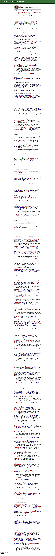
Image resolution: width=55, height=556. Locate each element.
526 (36, 258)
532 (35, 399)
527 (31, 309)
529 (21, 336)
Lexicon (4, 3)
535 (37, 476)
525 (19, 201)
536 (39, 488)
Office (11, 3)
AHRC (2, 3)
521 (23, 52)
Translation (8, 3)
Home (17, 3)
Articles (19, 3)
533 (21, 421)
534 (38, 433)
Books (14, 3)
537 (36, 516)
